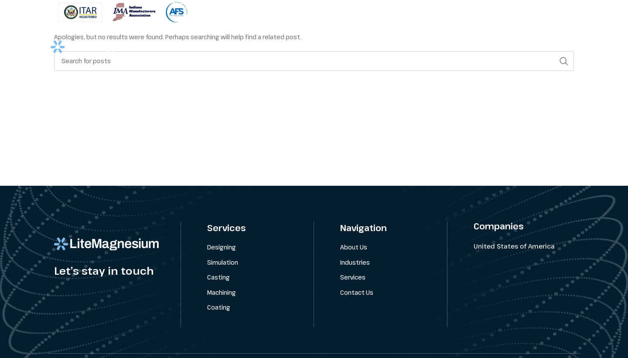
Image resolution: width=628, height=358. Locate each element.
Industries (355, 262)
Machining (221, 292)
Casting (218, 277)
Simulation (222, 262)
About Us (353, 247)
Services (352, 277)
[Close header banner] (617, 12)
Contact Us (356, 292)
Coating (218, 307)
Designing (221, 247)
